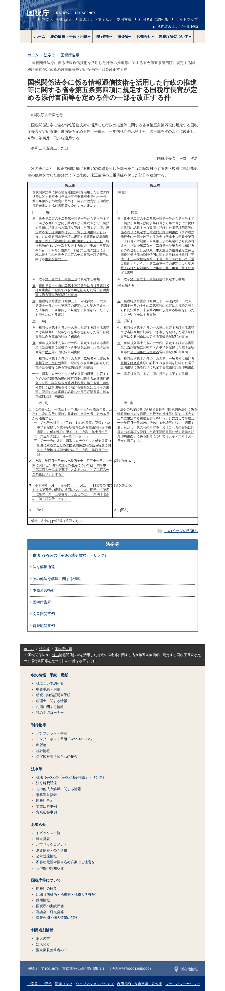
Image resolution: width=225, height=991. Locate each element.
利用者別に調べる (153, 19)
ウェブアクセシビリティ (95, 984)
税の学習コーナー (50, 712)
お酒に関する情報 (50, 707)
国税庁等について (46, 880)
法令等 (49, 55)
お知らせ (38, 825)
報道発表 (43, 839)
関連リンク (63, 984)
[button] (70, 36)
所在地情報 (186, 969)
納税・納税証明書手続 (53, 695)
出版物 (41, 745)
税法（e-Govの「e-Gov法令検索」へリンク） (70, 555)
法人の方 (43, 944)
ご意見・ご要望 (39, 984)
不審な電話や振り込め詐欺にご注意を (65, 862)
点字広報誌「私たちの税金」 (58, 756)
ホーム (39, 36)
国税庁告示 (70, 55)
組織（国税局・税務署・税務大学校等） (67, 894)
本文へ (47, 19)
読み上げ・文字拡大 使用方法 (105, 19)
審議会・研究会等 (50, 912)
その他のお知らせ (50, 868)
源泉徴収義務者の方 (51, 950)
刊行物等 (38, 725)
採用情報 (43, 900)
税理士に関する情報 (51, 701)
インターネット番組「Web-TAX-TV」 (65, 739)
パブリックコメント (51, 844)
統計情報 (43, 751)
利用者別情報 (42, 930)
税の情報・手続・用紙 (49, 675)
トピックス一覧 (48, 833)
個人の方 (43, 938)
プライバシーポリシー (182, 984)
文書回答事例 (44, 614)
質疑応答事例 (44, 626)
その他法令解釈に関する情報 (57, 579)
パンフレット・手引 (51, 733)
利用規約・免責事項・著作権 (139, 984)
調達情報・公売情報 (51, 850)
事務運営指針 (44, 590)
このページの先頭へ (181, 531)
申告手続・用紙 (48, 689)
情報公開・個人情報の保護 (57, 918)
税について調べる (50, 683)
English (66, 19)
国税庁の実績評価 (50, 906)
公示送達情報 (46, 856)
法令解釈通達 (44, 567)
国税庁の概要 (46, 888)
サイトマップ (187, 19)
